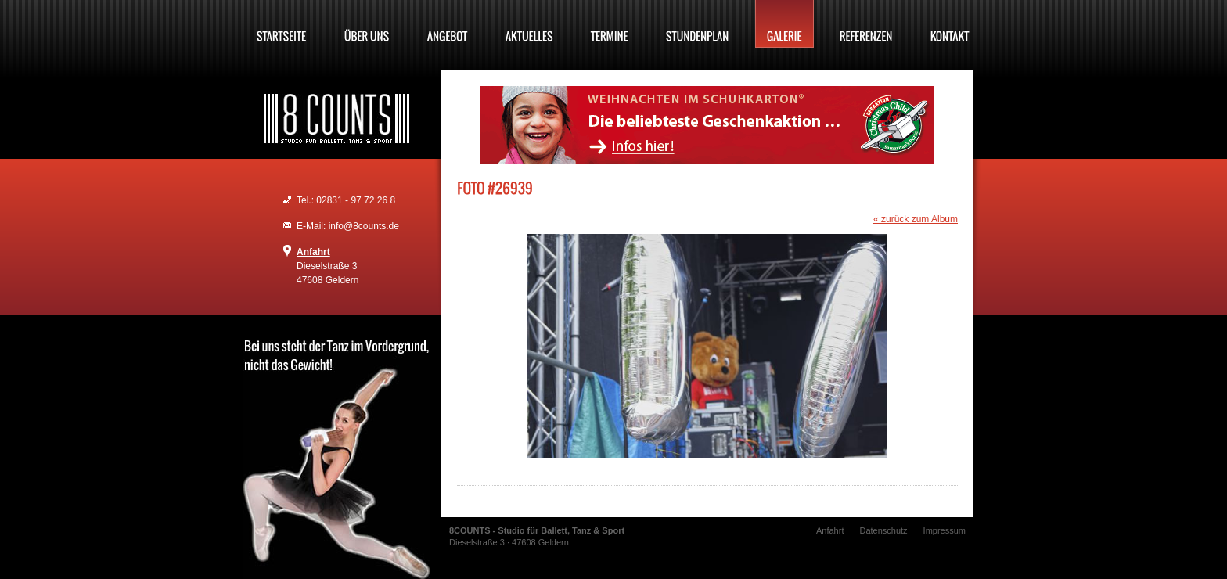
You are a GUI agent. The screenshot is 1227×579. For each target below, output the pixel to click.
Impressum (944, 530)
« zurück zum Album (915, 219)
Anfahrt (313, 251)
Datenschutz (883, 530)
